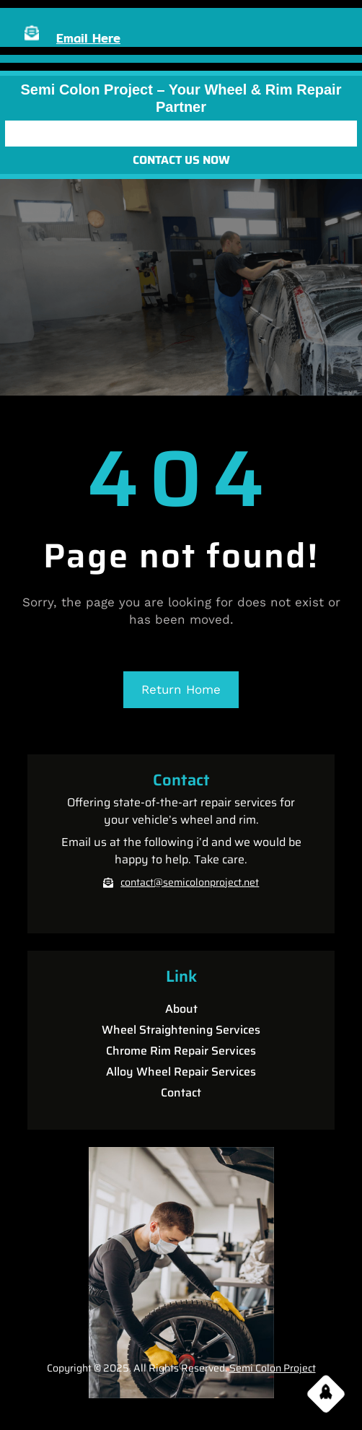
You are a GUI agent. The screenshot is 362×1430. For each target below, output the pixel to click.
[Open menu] (181, 133)
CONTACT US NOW (181, 160)
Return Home (181, 689)
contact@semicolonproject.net (189, 882)
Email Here (88, 38)
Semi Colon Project (272, 1368)
